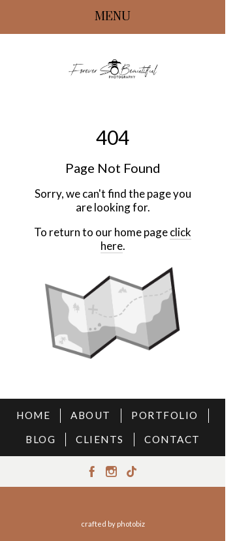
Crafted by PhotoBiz (113, 523)
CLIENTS (100, 439)
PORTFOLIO (164, 415)
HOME (33, 415)
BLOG (40, 439)
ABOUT (90, 415)
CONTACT (172, 439)
